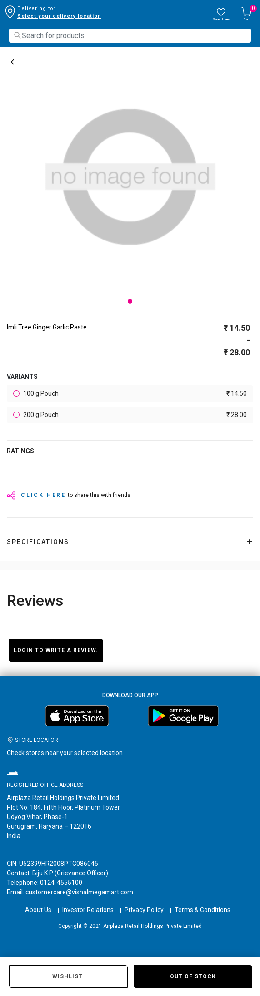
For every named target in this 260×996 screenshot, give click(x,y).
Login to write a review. (56, 650)
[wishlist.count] (221, 14)
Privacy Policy (144, 909)
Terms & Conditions (202, 909)
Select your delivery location (59, 16)
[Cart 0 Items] (246, 14)
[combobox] (130, 36)
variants (22, 376)
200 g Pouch (134, 415)
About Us (38, 909)
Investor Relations (88, 909)
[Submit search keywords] (17, 35)
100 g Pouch (134, 393)
